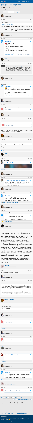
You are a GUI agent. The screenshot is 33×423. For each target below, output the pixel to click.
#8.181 (31, 19)
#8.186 (31, 120)
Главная (7, 419)
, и (10, 207)
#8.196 (31, 323)
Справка (2, 419)
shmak (3, 9)
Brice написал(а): (5, 146)
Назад (5, 12)
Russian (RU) (4, 416)
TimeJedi (6, 99)
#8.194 (31, 285)
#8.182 (31, 38)
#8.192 (31, 234)
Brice (5, 15)
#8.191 (31, 215)
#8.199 (31, 374)
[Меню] (1, 1)
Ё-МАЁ (6, 229)
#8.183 (31, 63)
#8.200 (31, 392)
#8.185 (31, 104)
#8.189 (31, 182)
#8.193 (31, 275)
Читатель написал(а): (6, 22)
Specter (6, 351)
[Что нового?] (29, 1)
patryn (6, 58)
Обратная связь (4, 418)
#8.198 (31, 356)
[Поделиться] (28, 20)
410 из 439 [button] (11, 12)
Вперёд (17, 12)
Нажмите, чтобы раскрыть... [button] (16, 298)
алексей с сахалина (9, 139)
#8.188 (31, 163)
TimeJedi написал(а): (6, 123)
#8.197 (31, 341)
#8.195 (31, 308)
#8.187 (31, 144)
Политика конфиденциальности (23, 418)
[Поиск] (31, 1)
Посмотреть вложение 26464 (7, 24)
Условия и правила (12, 418)
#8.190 (31, 197)
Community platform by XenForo (11, 421)
